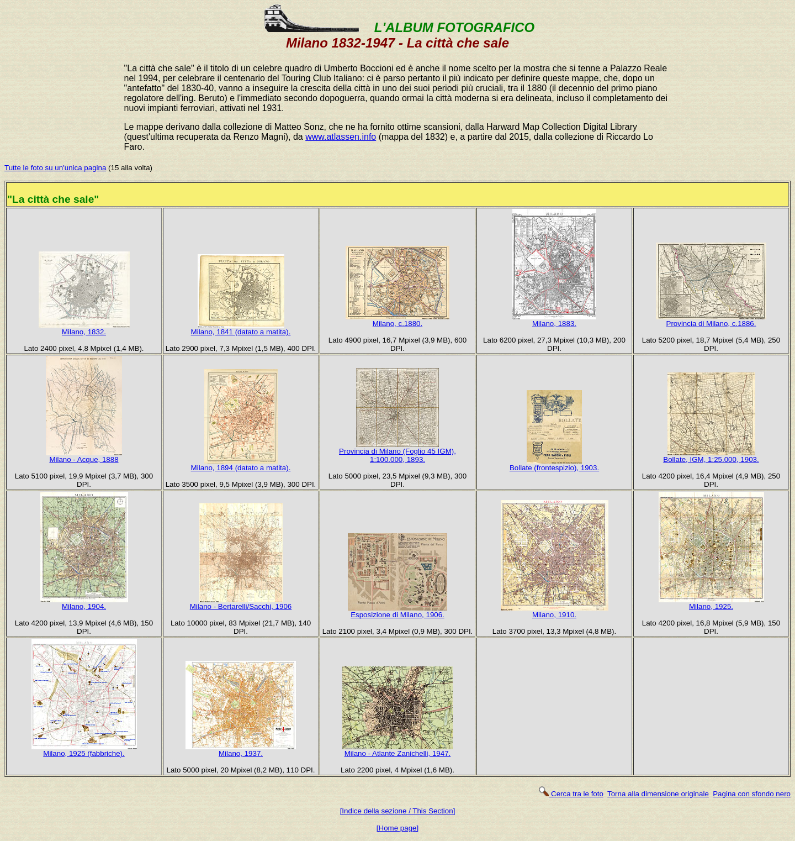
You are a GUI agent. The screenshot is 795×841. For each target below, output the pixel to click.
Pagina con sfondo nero (752, 794)
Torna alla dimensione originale (658, 794)
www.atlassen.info (340, 136)
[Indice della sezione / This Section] (397, 811)
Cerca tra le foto (570, 794)
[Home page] (397, 828)
